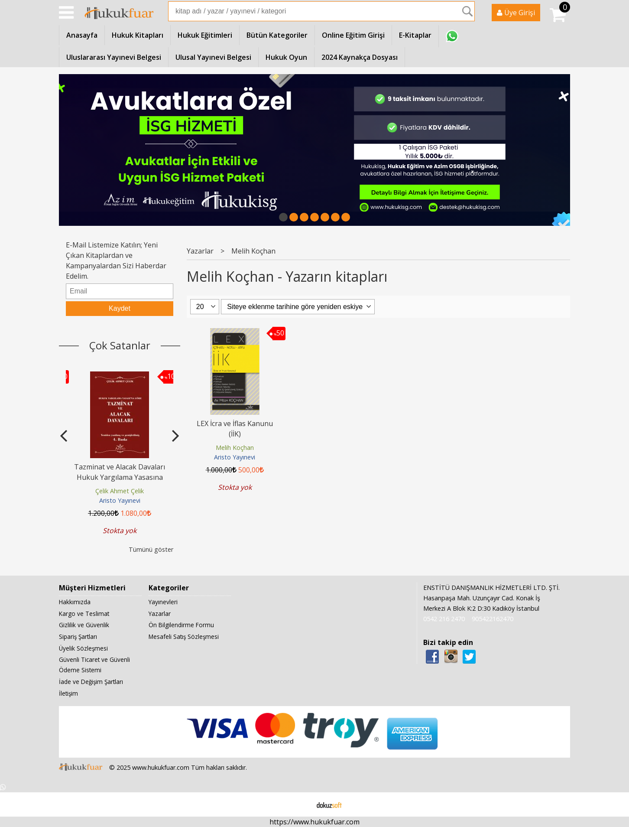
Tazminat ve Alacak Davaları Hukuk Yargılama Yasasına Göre (119, 477)
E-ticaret (300, 804)
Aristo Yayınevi (119, 500)
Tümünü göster (151, 549)
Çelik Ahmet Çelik (119, 491)
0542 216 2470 (444, 619)
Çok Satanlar (119, 345)
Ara (467, 11)
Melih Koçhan (235, 447)
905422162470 (492, 619)
